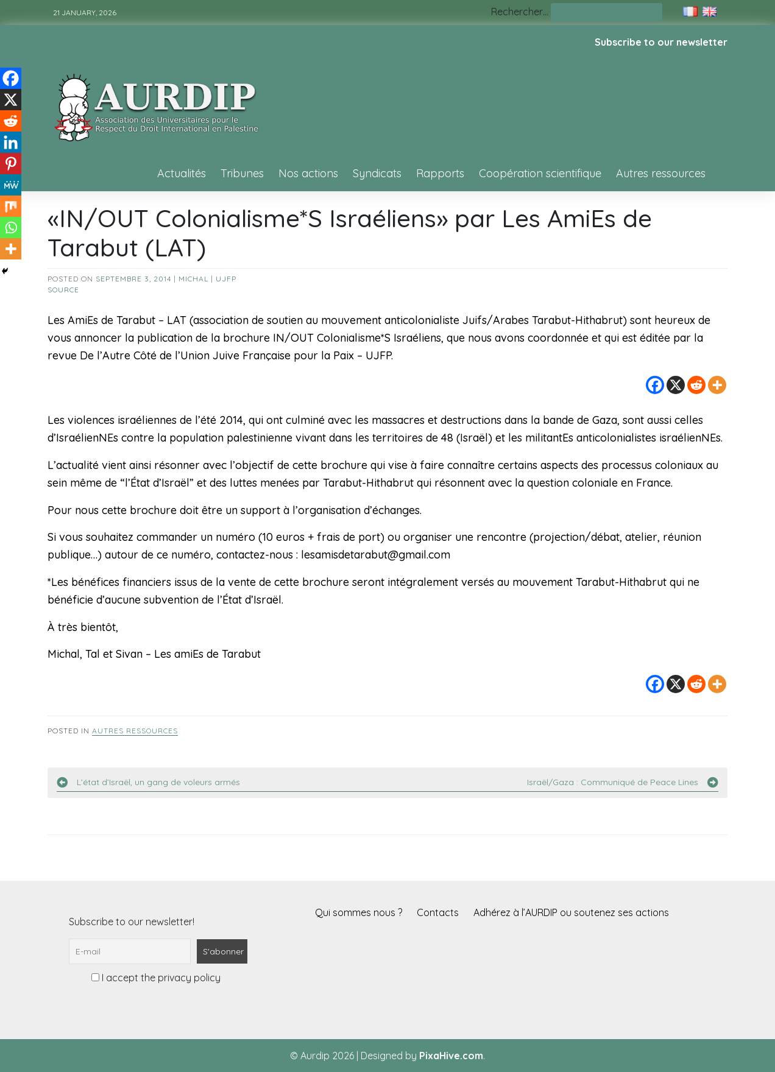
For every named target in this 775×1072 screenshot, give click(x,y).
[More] (717, 385)
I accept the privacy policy (156, 978)
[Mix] (10, 206)
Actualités (181, 173)
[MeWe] (10, 185)
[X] (676, 385)
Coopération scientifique (540, 173)
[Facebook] (655, 385)
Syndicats (377, 173)
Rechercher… (519, 11)
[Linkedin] (10, 142)
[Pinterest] (10, 163)
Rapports (440, 173)
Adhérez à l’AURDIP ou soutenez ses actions (571, 912)
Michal (193, 278)
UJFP (226, 278)
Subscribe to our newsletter (661, 42)
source (63, 289)
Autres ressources (661, 173)
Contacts (438, 912)
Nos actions (308, 173)
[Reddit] (696, 385)
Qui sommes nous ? (358, 912)
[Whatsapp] (10, 227)
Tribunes (242, 173)
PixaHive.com (451, 1055)
